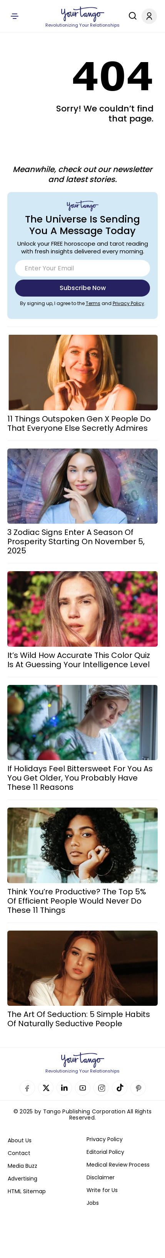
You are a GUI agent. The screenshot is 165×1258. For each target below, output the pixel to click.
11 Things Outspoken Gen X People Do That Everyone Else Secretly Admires (79, 423)
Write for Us (102, 1190)
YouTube (82, 1088)
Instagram (101, 1088)
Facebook (27, 1088)
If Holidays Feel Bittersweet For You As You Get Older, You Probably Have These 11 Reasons (80, 778)
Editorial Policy (105, 1152)
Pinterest (138, 1088)
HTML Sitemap (27, 1191)
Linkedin (64, 1088)
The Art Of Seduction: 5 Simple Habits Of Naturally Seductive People (78, 1019)
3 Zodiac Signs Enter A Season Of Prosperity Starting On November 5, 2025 (76, 541)
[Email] (82, 268)
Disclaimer (101, 1177)
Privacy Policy (128, 303)
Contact (19, 1153)
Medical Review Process (118, 1165)
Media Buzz (22, 1166)
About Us (20, 1140)
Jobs (93, 1203)
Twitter (45, 1088)
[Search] (130, 15)
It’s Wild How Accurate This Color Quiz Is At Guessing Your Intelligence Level (78, 660)
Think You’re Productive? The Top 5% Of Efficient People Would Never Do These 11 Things (76, 901)
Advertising (22, 1178)
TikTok (119, 1088)
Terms (93, 303)
